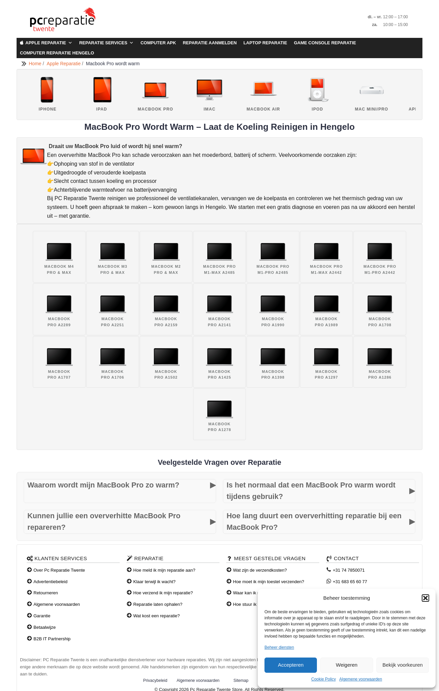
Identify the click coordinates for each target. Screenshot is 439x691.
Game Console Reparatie (325, 42)
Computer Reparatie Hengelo (57, 52)
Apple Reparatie (48, 43)
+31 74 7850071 (349, 570)
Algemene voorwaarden (360, 679)
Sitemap (240, 680)
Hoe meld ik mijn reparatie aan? (164, 570)
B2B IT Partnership (52, 638)
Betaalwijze (44, 627)
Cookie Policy (323, 679)
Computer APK (158, 42)
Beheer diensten (279, 647)
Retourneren (45, 592)
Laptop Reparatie (265, 42)
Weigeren (346, 665)
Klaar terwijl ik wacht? (154, 581)
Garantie (41, 615)
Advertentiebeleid (50, 581)
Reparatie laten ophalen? (157, 604)
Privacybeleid (155, 680)
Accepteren (291, 665)
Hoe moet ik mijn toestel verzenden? (268, 581)
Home (36, 63)
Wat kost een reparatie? (156, 615)
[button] (425, 598)
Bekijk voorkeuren (403, 665)
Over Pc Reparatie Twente (59, 570)
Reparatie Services (106, 43)
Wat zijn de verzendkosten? (260, 570)
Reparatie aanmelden (209, 42)
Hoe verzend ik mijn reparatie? (163, 592)
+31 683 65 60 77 (350, 581)
